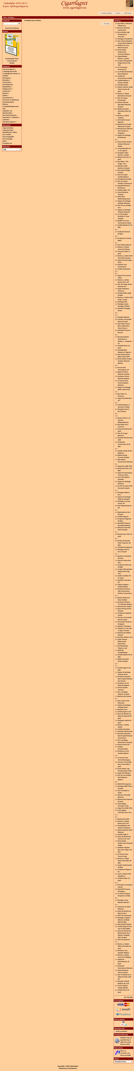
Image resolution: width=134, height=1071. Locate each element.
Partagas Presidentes (125, 39)
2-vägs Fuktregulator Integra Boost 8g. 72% (125, 571)
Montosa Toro (122, 709)
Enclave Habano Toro (125, 637)
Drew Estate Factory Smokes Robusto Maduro (125, 361)
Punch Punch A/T (124, 744)
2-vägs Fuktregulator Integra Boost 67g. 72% (125, 63)
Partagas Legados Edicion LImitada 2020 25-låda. (124, 920)
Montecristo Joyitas (124, 606)
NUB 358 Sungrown (124, 784)
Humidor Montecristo (125, 731)
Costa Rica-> (7, 82)
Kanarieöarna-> (8, 98)
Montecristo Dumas (124, 696)
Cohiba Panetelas (124, 729)
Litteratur (6, 119)
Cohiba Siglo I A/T (124, 190)
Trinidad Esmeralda (124, 179)
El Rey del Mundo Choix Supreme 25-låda (124, 543)
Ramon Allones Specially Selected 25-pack (124, 105)
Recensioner (118, 1048)
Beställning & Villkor (10, 132)
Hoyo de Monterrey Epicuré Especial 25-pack (125, 716)
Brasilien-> (6, 80)
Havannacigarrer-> (9, 69)
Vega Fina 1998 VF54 (125, 808)
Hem (4, 17)
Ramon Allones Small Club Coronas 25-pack (125, 89)
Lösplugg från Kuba (10, 71)
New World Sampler (124, 924)
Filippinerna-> (7, 89)
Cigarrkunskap (8, 130)
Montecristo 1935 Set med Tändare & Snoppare (125, 131)
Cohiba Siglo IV (123, 834)
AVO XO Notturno (124, 939)
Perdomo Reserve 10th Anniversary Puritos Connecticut (125, 591)
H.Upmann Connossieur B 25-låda (124, 444)
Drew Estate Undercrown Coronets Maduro (124, 52)
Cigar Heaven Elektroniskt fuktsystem (122, 642)
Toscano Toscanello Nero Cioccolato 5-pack (125, 764)
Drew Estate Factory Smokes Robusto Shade (125, 144)
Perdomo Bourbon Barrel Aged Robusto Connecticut (125, 736)
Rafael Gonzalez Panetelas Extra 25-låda (124, 111)
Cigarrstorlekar (8, 128)
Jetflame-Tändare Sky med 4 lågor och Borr (125, 850)
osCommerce (72, 1068)
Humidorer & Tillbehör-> (11, 117)
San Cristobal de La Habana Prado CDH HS (124, 977)
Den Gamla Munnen (10, 115)
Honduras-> (7, 91)
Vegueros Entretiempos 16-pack (124, 961)
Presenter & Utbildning (11, 100)
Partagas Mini (122, 302)
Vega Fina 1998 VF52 (125, 466)
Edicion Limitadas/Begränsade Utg (10, 106)
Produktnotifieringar (121, 1035)
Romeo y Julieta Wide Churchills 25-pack (124, 946)
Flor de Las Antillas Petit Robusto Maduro (124, 777)
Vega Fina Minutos (124, 773)
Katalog (11, 17)
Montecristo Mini (123, 819)
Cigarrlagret (74, 1066)
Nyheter (5, 31)
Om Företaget (7, 139)
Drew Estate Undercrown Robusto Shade (125, 843)
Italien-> (5, 95)
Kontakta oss (7, 143)
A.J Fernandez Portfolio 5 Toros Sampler (123, 216)
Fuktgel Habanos (123, 317)
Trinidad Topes (123, 85)
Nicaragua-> (7, 78)
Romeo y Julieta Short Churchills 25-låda (125, 861)
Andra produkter (121, 1031)
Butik (4, 141)
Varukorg (117, 20)
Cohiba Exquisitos (124, 269)
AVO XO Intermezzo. (125, 915)
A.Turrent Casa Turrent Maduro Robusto (123, 383)
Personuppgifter (8, 137)
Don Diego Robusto (124, 245)
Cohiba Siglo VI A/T (124, 712)
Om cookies (7, 134)
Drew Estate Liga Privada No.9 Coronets (123, 34)
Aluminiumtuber (8, 102)
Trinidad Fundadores (125, 547)
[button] (105, 13)
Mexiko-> (6, 93)
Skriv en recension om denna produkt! (125, 1053)
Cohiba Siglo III (123, 516)
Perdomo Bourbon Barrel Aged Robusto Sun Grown (125, 679)
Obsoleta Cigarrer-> (10, 122)
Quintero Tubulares (124, 626)
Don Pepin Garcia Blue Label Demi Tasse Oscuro (124, 326)
